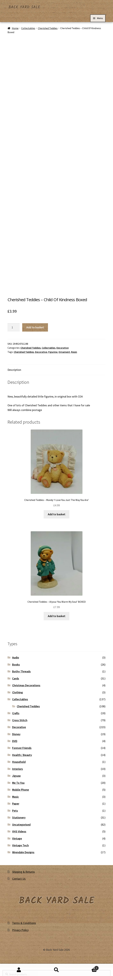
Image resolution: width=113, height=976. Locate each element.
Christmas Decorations (26, 685)
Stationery (19, 817)
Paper (15, 803)
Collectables (28, 28)
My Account (19, 970)
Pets (15, 810)
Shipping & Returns (23, 872)
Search (56, 970)
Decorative (62, 347)
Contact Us (19, 878)
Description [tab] (14, 370)
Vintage (17, 838)
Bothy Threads (21, 671)
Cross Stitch (19, 720)
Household (19, 762)
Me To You (18, 783)
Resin (74, 351)
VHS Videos (19, 831)
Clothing (17, 692)
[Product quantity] (14, 327)
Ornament (64, 351)
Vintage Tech (20, 845)
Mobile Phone (20, 789)
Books (16, 664)
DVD (14, 741)
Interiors (17, 769)
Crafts (15, 713)
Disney (16, 734)
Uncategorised (21, 824)
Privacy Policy (20, 930)
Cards (15, 678)
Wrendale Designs (23, 852)
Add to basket (35, 327)
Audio (15, 657)
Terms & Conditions (24, 923)
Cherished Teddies (48, 28)
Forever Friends (21, 748)
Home (15, 28)
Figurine (52, 351)
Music (15, 797)
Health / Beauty (22, 755)
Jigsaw (16, 776)
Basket (87, 967)
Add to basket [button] (56, 514)
